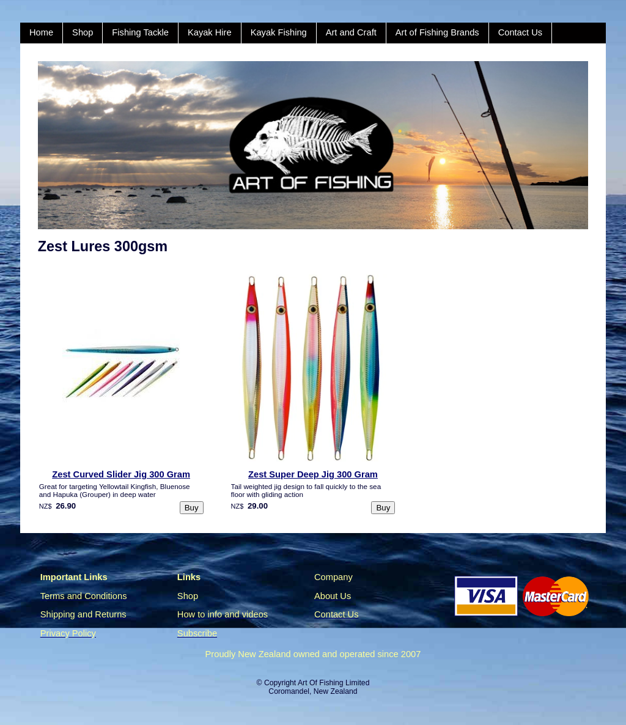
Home (41, 32)
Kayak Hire (210, 32)
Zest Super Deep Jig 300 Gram (313, 474)
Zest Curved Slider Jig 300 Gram (121, 474)
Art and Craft (351, 32)
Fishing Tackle (140, 32)
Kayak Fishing (279, 32)
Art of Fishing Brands (437, 32)
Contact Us (520, 32)
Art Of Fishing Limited (333, 683)
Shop (82, 32)
